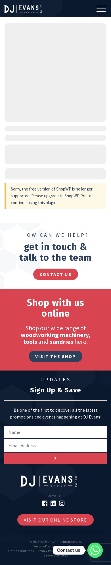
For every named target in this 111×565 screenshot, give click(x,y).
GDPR (85, 551)
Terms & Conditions (20, 551)
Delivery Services (55, 555)
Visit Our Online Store (55, 520)
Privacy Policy (46, 551)
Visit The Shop (55, 356)
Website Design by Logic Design (55, 546)
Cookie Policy (68, 551)
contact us (56, 274)
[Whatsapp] (95, 550)
